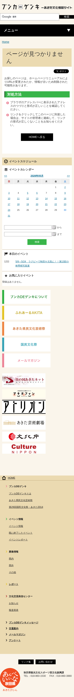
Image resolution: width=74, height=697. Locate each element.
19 (27, 204)
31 (9, 216)
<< (5, 175)
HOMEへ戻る (37, 137)
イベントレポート (18, 539)
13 (37, 198)
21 (46, 204)
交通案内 (13, 628)
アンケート (15, 640)
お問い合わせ (45, 661)
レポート (13, 584)
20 (37, 204)
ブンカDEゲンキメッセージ (23, 622)
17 (9, 204)
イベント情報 (16, 526)
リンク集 (26, 661)
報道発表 (13, 610)
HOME (11, 478)
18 (18, 204)
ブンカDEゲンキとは (20, 493)
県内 (11, 558)
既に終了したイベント (21, 532)
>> (68, 175)
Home (5, 41)
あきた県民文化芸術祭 (21, 500)
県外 (11, 565)
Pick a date (54, 227)
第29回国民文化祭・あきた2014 (26, 507)
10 (9, 198)
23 (65, 204)
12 (27, 198)
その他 (12, 572)
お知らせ (13, 603)
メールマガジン (17, 634)
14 (46, 198)
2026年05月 (37, 175)
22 (55, 204)
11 (18, 198)
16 (65, 198)
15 (55, 198)
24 (9, 210)
